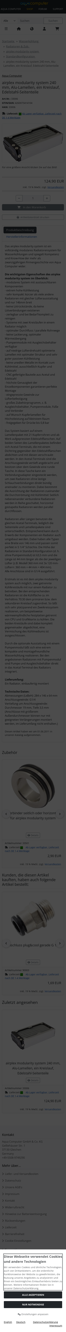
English (8, 1322)
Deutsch (20, 1322)
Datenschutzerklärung (45, 1322)
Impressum (55, 1325)
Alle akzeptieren (33, 1294)
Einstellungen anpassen (33, 1314)
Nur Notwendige (33, 1304)
